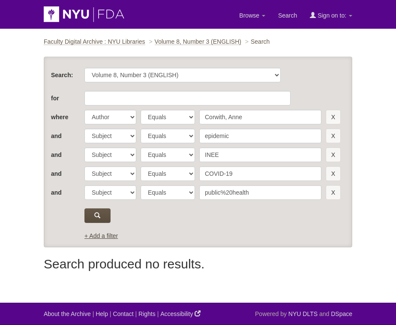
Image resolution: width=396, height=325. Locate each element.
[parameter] (110, 117)
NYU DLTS (303, 313)
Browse (252, 15)
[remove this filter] (333, 117)
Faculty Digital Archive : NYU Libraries (94, 41)
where (59, 117)
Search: (62, 75)
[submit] (97, 215)
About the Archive (67, 313)
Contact (123, 313)
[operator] (168, 117)
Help (102, 313)
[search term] (260, 117)
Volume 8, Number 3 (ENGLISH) (198, 41)
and (56, 135)
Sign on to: (331, 15)
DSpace (341, 313)
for (55, 98)
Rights (147, 313)
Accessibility (180, 313)
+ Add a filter (101, 235)
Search (287, 15)
